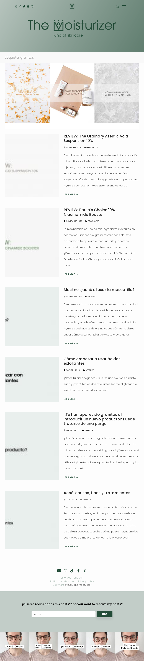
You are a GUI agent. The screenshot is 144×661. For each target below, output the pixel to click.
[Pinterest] (21, 7)
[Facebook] (78, 571)
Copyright (58, 585)
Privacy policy (86, 581)
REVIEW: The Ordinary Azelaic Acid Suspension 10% (96, 138)
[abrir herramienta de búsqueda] (117, 6)
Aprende (91, 296)
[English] (30, 7)
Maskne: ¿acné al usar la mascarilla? (99, 289)
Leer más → (71, 194)
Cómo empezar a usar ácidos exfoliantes (92, 361)
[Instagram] (17, 7)
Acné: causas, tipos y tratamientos (97, 493)
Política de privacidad (62, 581)
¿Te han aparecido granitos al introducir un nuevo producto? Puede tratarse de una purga (99, 419)
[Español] (34, 7)
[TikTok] (25, 7)
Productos (91, 147)
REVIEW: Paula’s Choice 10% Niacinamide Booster (89, 212)
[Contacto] (59, 571)
